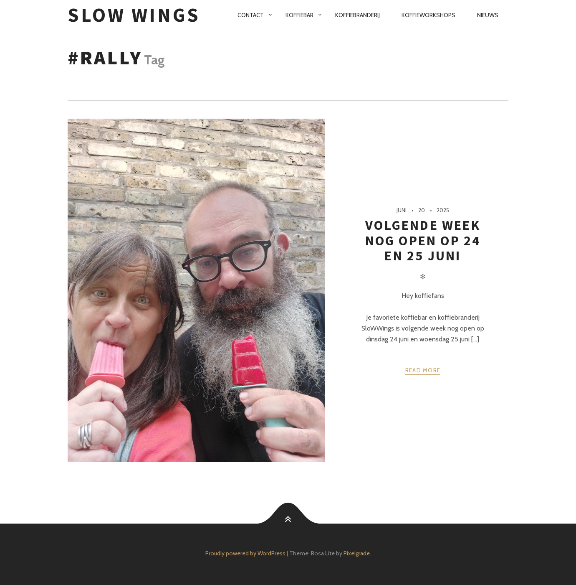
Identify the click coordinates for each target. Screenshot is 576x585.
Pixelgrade (357, 553)
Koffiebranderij (357, 15)
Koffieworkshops (428, 15)
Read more (423, 370)
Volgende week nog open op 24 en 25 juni (423, 240)
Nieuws (487, 15)
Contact (250, 15)
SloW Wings (134, 15)
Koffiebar (299, 15)
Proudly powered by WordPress (245, 553)
